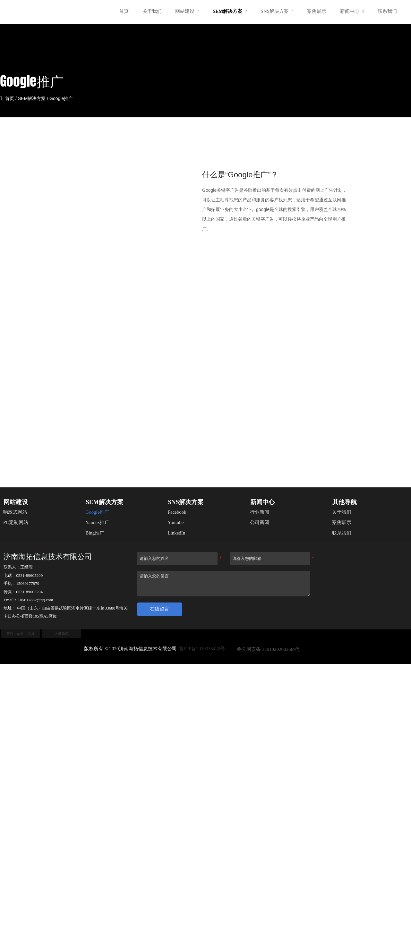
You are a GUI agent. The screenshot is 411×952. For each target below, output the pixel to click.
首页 (13, 98)
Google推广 (64, 98)
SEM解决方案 (35, 98)
